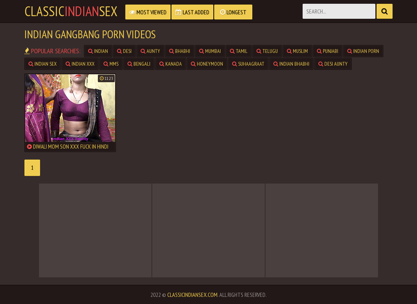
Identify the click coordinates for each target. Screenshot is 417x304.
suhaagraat (248, 63)
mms (111, 63)
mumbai (210, 51)
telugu (267, 51)
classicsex (70, 11)
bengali (139, 63)
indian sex (42, 63)
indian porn (363, 51)
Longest (233, 12)
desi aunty (333, 63)
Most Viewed (147, 12)
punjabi (327, 51)
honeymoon (207, 63)
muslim (297, 51)
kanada (170, 63)
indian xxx (80, 63)
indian (98, 51)
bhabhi (179, 51)
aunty (150, 51)
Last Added (192, 12)
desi (124, 51)
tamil (239, 51)
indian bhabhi (291, 63)
